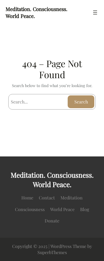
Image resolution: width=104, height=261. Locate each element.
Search (81, 102)
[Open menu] (95, 12)
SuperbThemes (52, 252)
